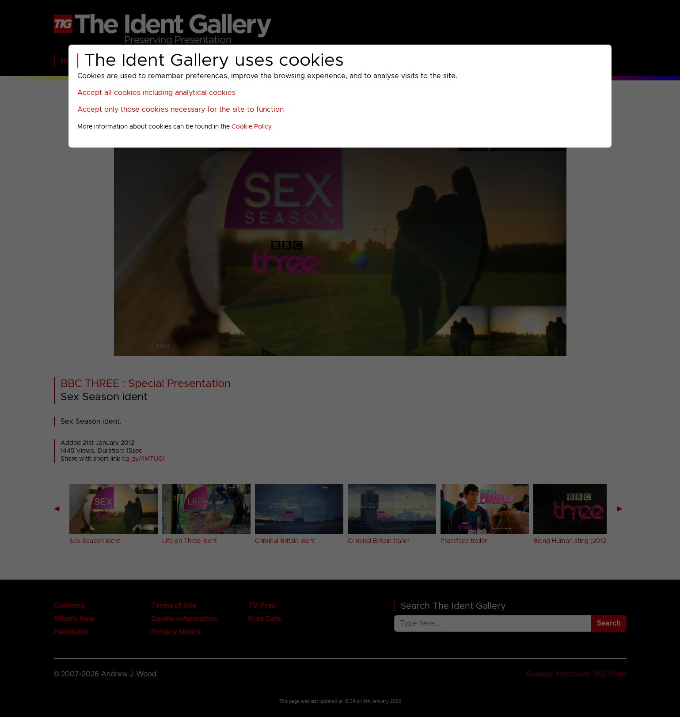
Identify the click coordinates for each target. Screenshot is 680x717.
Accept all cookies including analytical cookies (156, 92)
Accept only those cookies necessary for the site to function (180, 109)
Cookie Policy (252, 127)
